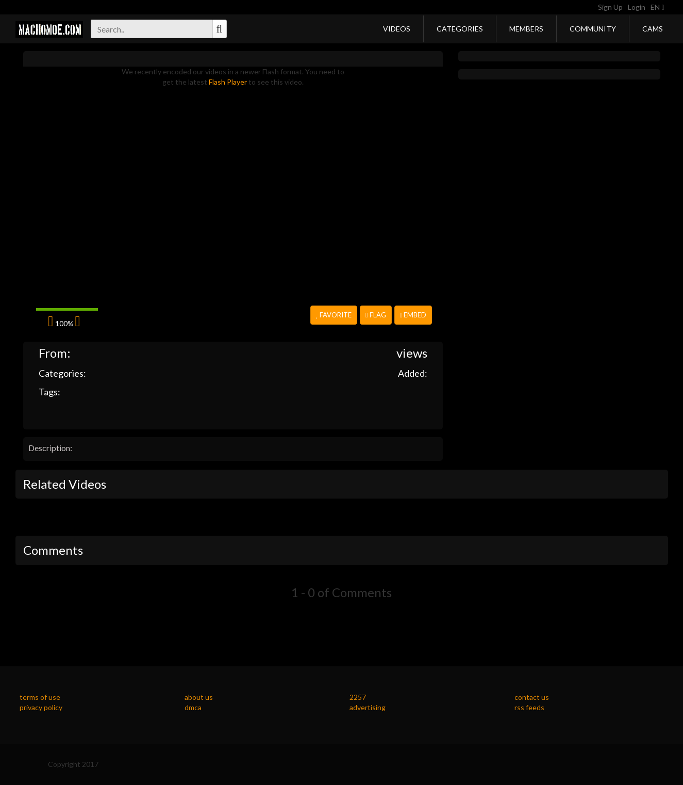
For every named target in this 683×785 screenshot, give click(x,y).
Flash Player (228, 81)
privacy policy (41, 707)
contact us (531, 697)
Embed (413, 315)
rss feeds (529, 707)
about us (199, 697)
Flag (375, 315)
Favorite (334, 315)
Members (526, 28)
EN (657, 7)
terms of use (40, 697)
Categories (460, 28)
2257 (357, 697)
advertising (367, 707)
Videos (396, 28)
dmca (193, 707)
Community (593, 28)
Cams (652, 28)
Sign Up (610, 7)
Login (636, 7)
